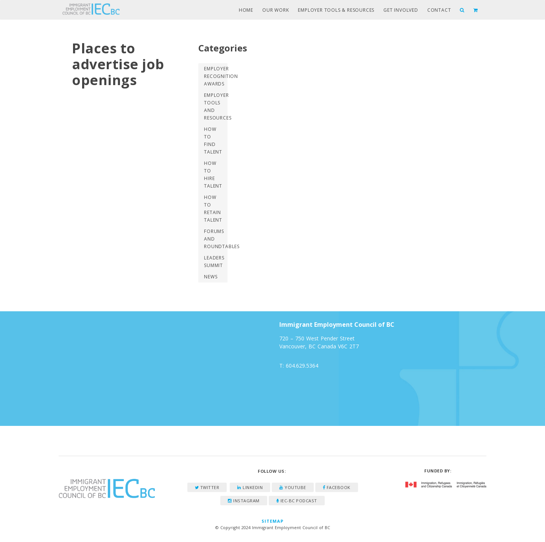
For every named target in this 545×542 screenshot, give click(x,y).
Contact (439, 10)
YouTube (292, 487)
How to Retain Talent (213, 208)
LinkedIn (250, 487)
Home (246, 10)
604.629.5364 (302, 365)
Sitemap (273, 521)
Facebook (336, 487)
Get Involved (400, 10)
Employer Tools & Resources (336, 10)
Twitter (207, 487)
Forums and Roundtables (215, 239)
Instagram (244, 500)
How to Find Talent (213, 140)
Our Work (275, 10)
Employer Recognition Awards (215, 76)
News (210, 276)
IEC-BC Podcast (296, 500)
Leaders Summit (214, 262)
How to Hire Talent (213, 174)
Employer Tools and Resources (215, 106)
